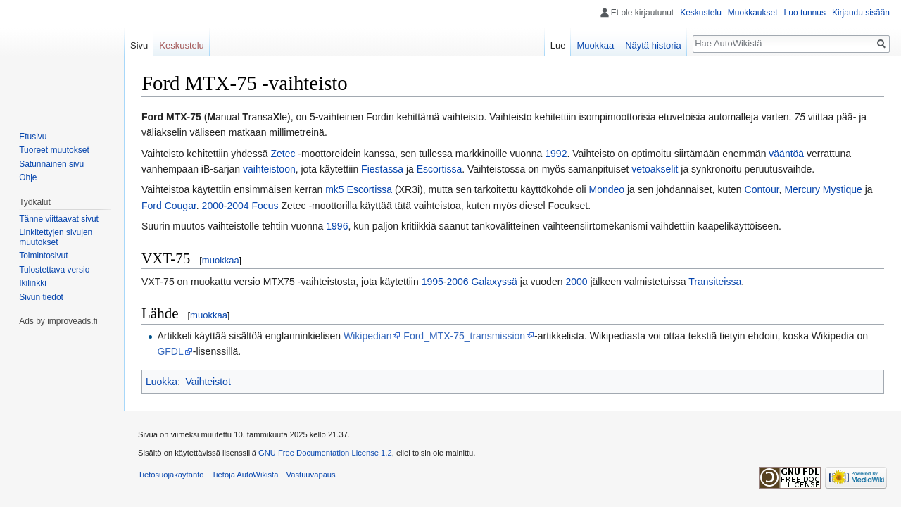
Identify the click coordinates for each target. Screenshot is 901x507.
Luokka (161, 381)
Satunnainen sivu (51, 164)
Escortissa (439, 169)
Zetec (282, 153)
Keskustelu (701, 13)
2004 (237, 205)
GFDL (170, 351)
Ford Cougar (168, 205)
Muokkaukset (753, 13)
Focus (264, 205)
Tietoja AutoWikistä (245, 474)
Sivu (139, 45)
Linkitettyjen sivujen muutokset (55, 237)
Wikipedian (367, 336)
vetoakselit (654, 169)
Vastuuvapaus (311, 474)
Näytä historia (653, 45)
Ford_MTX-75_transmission (464, 336)
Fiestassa (382, 169)
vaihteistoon (269, 169)
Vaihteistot (207, 381)
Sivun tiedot (41, 297)
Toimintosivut (43, 256)
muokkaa (220, 260)
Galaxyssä (494, 281)
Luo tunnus (805, 13)
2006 (457, 281)
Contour (762, 189)
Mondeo (606, 189)
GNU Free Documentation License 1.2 (325, 453)
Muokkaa (595, 45)
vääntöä (786, 153)
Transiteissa (714, 281)
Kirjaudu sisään (861, 13)
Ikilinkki (32, 283)
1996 (337, 226)
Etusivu (32, 137)
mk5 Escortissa (358, 189)
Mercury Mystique (823, 189)
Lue (558, 45)
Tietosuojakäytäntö (171, 474)
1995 (432, 281)
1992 (556, 153)
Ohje (28, 177)
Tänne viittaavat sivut (59, 219)
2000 (213, 205)
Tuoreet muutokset (54, 150)
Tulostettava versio (54, 270)
